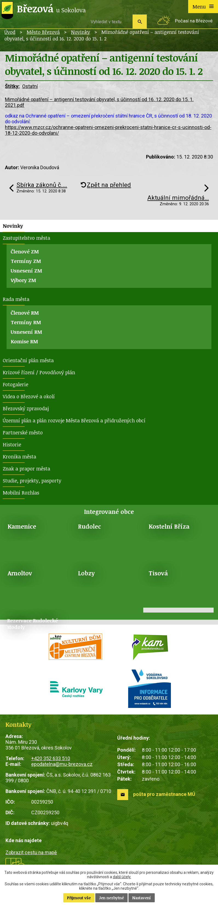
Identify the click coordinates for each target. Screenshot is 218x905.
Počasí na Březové (194, 21)
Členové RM (25, 312)
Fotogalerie (15, 384)
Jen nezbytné (111, 897)
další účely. (122, 877)
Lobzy (86, 573)
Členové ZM (25, 251)
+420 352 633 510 (50, 758)
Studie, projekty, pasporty (32, 480)
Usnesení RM (26, 332)
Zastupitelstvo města (26, 238)
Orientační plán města (28, 360)
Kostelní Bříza (169, 526)
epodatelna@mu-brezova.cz (62, 764)
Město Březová (43, 32)
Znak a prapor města (26, 468)
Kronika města (19, 456)
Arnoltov (20, 573)
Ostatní (30, 86)
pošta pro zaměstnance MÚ (164, 794)
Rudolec (89, 526)
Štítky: (12, 86)
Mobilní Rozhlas (21, 492)
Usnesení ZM (26, 270)
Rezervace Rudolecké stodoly (32, 623)
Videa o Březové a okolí (29, 396)
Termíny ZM (26, 261)
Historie (12, 444)
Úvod (9, 32)
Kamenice (22, 526)
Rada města (16, 299)
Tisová (158, 573)
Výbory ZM (23, 280)
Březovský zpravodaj (26, 408)
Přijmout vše (79, 897)
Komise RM (24, 341)
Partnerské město (23, 432)
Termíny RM (26, 322)
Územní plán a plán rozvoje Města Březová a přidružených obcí (74, 420)
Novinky (80, 32)
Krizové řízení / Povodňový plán (39, 372)
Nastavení (141, 897)
